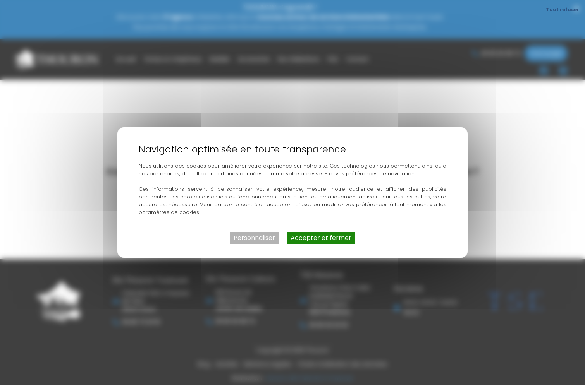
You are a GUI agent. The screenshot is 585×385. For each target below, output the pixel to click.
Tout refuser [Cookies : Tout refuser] (562, 9)
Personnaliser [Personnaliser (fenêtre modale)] (254, 237)
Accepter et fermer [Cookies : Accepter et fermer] (321, 237)
